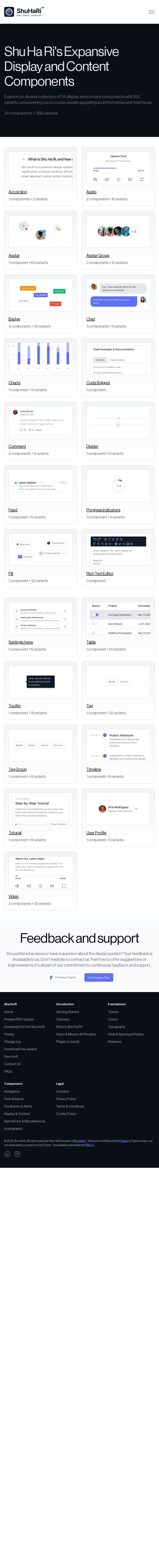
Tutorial (15, 865)
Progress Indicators (103, 510)
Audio (91, 192)
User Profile (96, 865)
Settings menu (20, 642)
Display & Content (17, 1177)
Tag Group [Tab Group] (17, 770)
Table (91, 642)
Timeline (93, 770)
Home (8, 1075)
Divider (92, 446)
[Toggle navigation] (151, 11)
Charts (14, 383)
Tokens (113, 1075)
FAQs (8, 1135)
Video (13, 960)
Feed (12, 510)
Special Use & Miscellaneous (24, 1184)
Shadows (115, 1105)
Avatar (14, 256)
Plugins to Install (67, 1105)
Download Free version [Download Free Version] (20, 1112)
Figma (123, 1204)
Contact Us (12, 1127)
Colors (113, 1083)
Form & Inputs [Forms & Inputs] (14, 1162)
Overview (63, 1083)
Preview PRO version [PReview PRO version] (19, 1083)
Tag (89, 706)
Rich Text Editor (100, 574)
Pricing (9, 1097)
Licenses (62, 1155)
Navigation (12, 1155)
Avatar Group (97, 256)
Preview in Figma (62, 1041)
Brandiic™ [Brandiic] (80, 1204)
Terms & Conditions (70, 1170)
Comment (17, 446)
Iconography (13, 1192)
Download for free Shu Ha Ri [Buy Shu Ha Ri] (24, 1090)
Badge (14, 319)
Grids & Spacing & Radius (126, 1097)
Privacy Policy (66, 1162)
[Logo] (26, 12)
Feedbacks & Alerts (18, 1170)
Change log (12, 1105)
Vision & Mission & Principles (76, 1097)
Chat (90, 319)
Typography (116, 1090)
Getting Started (67, 1075)
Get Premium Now (99, 1041)
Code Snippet (98, 383)
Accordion (17, 192)
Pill (10, 574)
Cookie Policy (66, 1177)
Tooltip (14, 706)
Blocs (90, 1208)
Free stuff (11, 1120)
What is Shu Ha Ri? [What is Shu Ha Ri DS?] (69, 1090)
